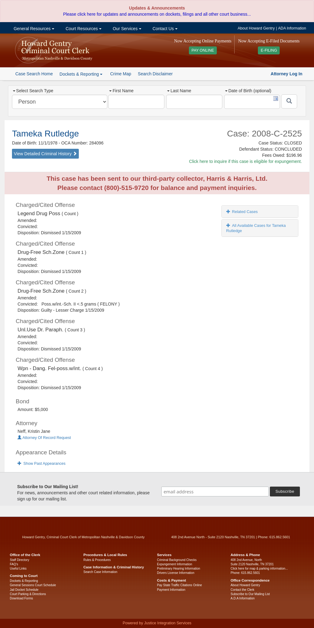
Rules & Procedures (97, 560)
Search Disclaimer (155, 73)
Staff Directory (19, 560)
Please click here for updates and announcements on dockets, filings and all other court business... (157, 14)
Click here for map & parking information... (259, 568)
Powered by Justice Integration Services (157, 623)
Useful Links (18, 568)
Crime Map (120, 73)
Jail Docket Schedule (24, 589)
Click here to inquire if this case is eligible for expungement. (245, 161)
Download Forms (21, 598)
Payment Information (171, 589)
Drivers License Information (175, 573)
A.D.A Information (243, 598)
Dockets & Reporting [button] (80, 74)
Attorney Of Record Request (44, 438)
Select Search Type (33, 90)
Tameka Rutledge (45, 133)
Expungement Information (174, 564)
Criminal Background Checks (177, 560)
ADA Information (292, 28)
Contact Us (164, 28)
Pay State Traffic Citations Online (179, 585)
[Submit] (289, 101)
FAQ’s (14, 564)
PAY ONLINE (203, 50)
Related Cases (242, 211)
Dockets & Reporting (24, 581)
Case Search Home (34, 73)
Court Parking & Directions (28, 594)
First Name (121, 90)
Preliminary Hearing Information (178, 568)
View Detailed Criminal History (45, 153)
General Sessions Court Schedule (33, 585)
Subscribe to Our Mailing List (250, 594)
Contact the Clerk (242, 589)
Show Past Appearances (41, 463)
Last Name (179, 90)
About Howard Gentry (256, 28)
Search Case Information (100, 572)
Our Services (126, 28)
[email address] (215, 491)
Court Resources (82, 28)
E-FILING (269, 50)
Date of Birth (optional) (248, 90)
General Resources (33, 28)
